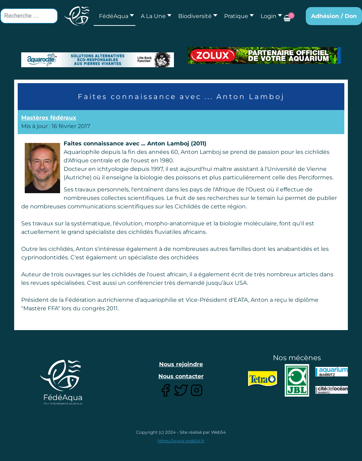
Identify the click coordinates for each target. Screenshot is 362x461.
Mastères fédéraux (48, 117)
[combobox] (29, 16)
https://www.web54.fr (181, 440)
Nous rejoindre (181, 364)
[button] (154, 16)
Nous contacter (181, 376)
